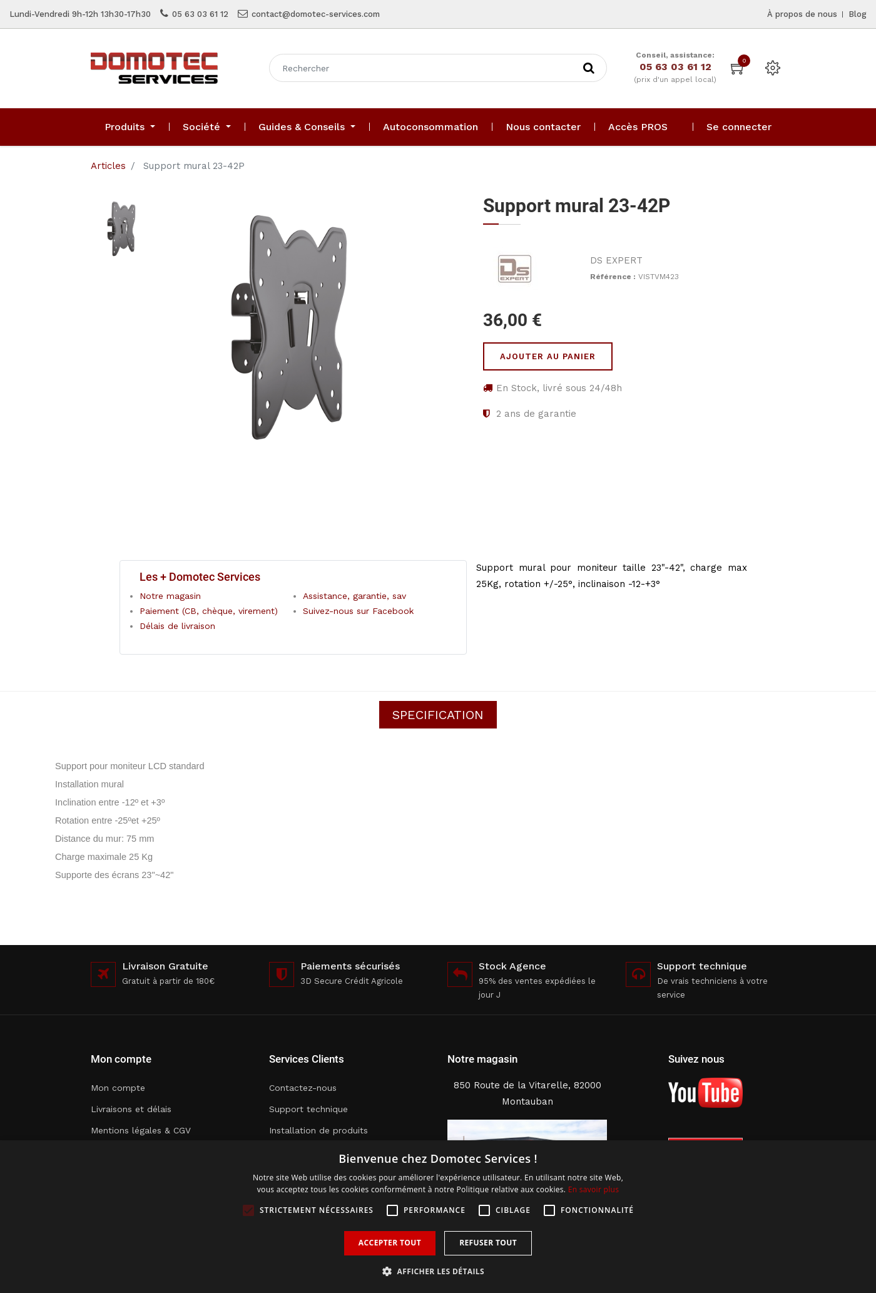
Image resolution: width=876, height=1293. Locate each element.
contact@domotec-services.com (316, 14)
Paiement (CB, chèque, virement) (209, 611)
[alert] (438, 1216)
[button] (438, 1271)
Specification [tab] (438, 714)
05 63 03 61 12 (200, 14)
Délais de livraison (177, 626)
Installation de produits (318, 1130)
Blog (857, 14)
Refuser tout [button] (488, 1242)
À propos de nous (802, 14)
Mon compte (118, 1088)
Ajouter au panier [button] (548, 356)
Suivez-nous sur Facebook (358, 611)
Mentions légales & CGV (141, 1130)
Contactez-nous (303, 1088)
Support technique (308, 1109)
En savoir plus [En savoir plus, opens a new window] (593, 1189)
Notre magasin (170, 596)
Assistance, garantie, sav (354, 596)
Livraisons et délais (131, 1109)
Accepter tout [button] (390, 1242)
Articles (108, 165)
